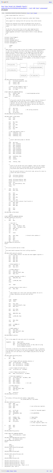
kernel (10, 6)
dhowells (18, 6)
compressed (43, 8)
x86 (34, 8)
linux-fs (24, 6)
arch (31, 8)
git (14, 6)
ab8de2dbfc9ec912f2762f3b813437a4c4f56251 (14, 8)
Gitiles (8, 471)
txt (47, 471)
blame (35, 13)
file (28, 13)
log (31, 13)
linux (2, 6)
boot (37, 8)
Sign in (50, 2)
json (51, 471)
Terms (15, 471)
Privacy (11, 471)
